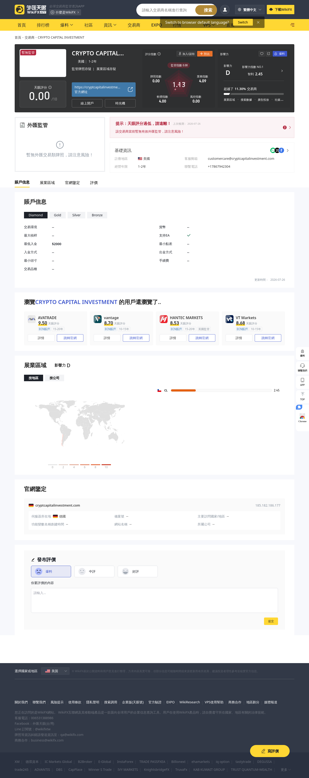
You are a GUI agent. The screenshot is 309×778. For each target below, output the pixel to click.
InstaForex (125, 761)
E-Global (104, 761)
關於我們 (21, 702)
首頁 (18, 37)
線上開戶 (87, 103)
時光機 (120, 103)
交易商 (29, 37)
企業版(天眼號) (133, 702)
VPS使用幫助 (214, 702)
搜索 (208, 10)
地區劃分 (252, 702)
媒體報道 (270, 702)
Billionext (178, 761)
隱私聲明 (92, 702)
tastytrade (243, 761)
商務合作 (234, 702)
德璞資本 (32, 761)
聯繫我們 (39, 702)
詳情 (41, 338)
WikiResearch (189, 702)
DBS (59, 769)
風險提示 (57, 702)
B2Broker (85, 761)
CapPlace (75, 769)
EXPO (170, 702)
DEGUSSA (264, 761)
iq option (223, 761)
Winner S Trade (100, 769)
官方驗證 (154, 702)
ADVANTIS (42, 769)
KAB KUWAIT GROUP (209, 769)
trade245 (21, 769)
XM (17, 761)
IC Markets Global (58, 761)
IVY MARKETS (128, 769)
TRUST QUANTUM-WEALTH (251, 769)
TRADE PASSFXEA (152, 761)
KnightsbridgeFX (156, 769)
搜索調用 (110, 702)
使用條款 (74, 702)
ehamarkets (201, 761)
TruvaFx (181, 769)
